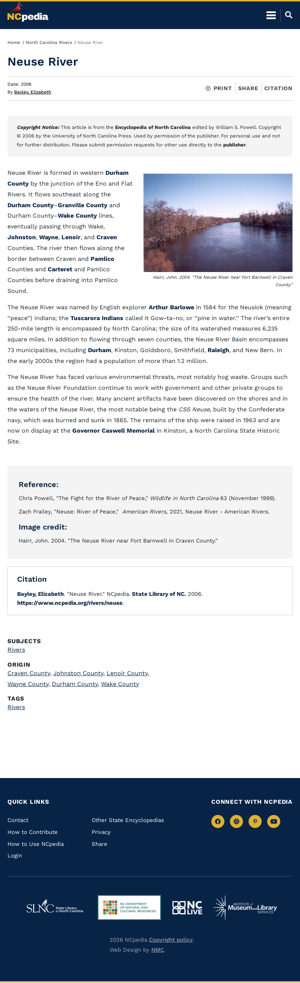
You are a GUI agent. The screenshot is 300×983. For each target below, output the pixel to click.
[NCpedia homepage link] (27, 11)
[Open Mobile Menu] (271, 15)
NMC (157, 949)
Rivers (16, 649)
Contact (17, 820)
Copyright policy (171, 939)
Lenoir (70, 237)
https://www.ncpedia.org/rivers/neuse (70, 603)
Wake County (77, 215)
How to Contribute (32, 832)
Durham (99, 350)
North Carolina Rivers (49, 42)
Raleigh (218, 350)
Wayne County (28, 684)
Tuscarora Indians (96, 318)
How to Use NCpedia (35, 844)
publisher (234, 145)
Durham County (30, 205)
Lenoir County (128, 673)
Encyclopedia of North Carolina (153, 127)
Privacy (101, 832)
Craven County (29, 673)
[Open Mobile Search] (286, 15)
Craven (107, 237)
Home (13, 42)
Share (248, 88)
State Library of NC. (158, 594)
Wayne (48, 237)
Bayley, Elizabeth (32, 92)
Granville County (82, 205)
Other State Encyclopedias (128, 820)
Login (14, 855)
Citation (278, 88)
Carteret (60, 269)
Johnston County (79, 673)
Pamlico (102, 258)
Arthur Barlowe (171, 307)
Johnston (21, 237)
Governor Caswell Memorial (113, 430)
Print (218, 88)
